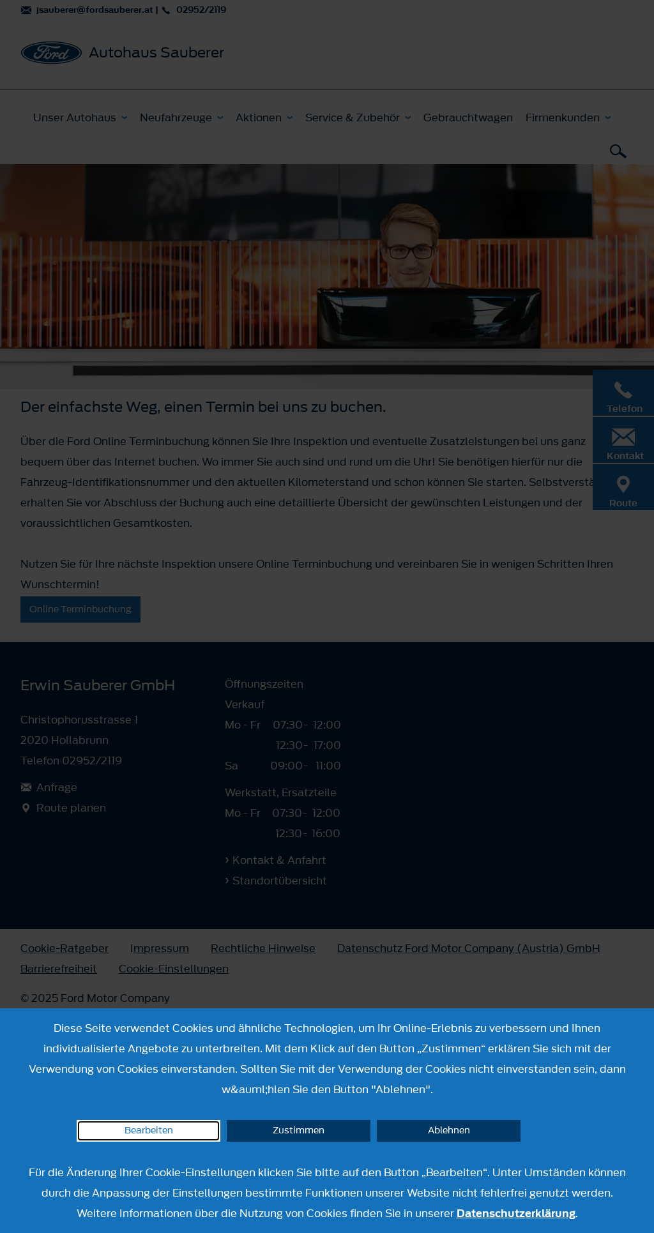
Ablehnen (449, 1130)
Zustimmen (298, 1130)
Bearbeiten (149, 1130)
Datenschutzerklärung (516, 1213)
